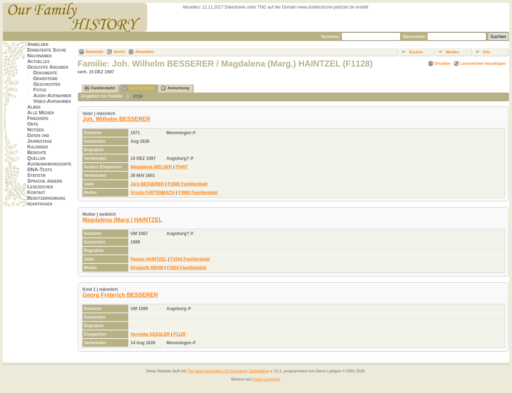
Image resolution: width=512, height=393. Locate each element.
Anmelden (37, 44)
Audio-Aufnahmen (52, 95)
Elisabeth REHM (146, 267)
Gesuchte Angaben (47, 67)
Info (486, 52)
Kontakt (36, 192)
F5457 (182, 166)
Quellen (36, 158)
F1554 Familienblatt (190, 259)
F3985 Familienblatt (187, 184)
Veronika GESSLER (150, 334)
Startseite (94, 51)
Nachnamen (39, 55)
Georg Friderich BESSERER (120, 295)
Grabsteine (45, 78)
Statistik (36, 175)
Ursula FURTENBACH (152, 192)
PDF (138, 96)
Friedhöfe (37, 118)
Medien (452, 52)
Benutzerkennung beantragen (46, 200)
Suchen (416, 52)
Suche (119, 51)
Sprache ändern (44, 181)
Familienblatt (138, 88)
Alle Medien (40, 112)
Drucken (442, 63)
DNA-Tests (39, 169)
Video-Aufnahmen (52, 101)
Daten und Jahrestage (39, 138)
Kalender (37, 147)
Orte (32, 124)
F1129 (180, 334)
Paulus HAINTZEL (148, 259)
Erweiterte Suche (46, 50)
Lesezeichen (40, 186)
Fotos (39, 90)
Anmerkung (175, 88)
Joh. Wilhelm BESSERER (116, 119)
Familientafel (100, 88)
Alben (33, 107)
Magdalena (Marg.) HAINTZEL (122, 220)
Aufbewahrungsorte (49, 164)
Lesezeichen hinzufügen (483, 63)
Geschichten (46, 84)
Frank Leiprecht (265, 379)
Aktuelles (38, 61)
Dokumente (45, 72)
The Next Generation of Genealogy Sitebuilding (228, 371)
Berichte (36, 152)
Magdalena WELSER (151, 166)
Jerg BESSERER (147, 184)
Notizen (35, 129)
